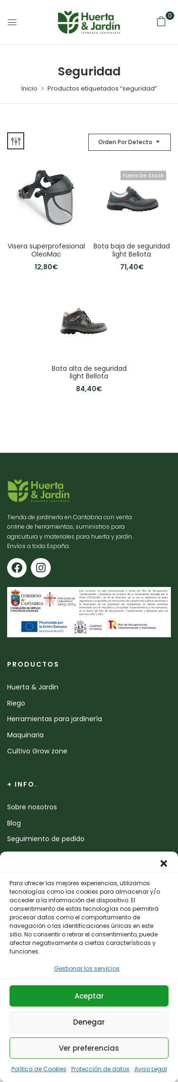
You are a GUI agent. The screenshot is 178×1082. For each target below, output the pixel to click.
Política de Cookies (38, 1069)
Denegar (89, 1022)
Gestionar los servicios (87, 968)
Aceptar (89, 996)
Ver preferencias (89, 1048)
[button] (164, 863)
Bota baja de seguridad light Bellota (132, 250)
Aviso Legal (150, 1069)
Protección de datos (100, 1069)
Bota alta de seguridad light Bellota (89, 373)
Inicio (29, 88)
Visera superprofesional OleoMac (46, 250)
